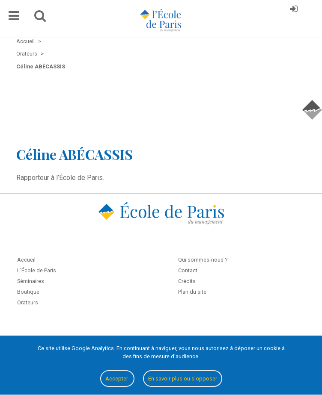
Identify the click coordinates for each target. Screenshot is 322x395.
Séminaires (30, 281)
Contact (187, 270)
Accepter (117, 378)
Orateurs (27, 302)
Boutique (28, 292)
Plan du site (192, 292)
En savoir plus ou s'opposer (182, 378)
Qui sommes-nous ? (202, 259)
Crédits (187, 281)
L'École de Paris (36, 270)
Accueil (26, 259)
